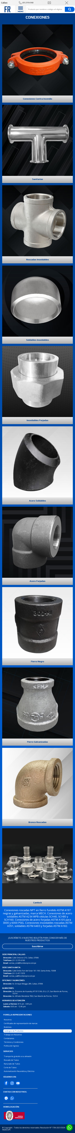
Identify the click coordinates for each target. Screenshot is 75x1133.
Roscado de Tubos (11, 1060)
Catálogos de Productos (13, 1031)
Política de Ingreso (11, 1046)
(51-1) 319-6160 (18, 960)
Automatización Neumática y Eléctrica (19, 1071)
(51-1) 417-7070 (18, 973)
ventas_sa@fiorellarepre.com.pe (22, 976)
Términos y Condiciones (13, 1042)
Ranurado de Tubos (12, 1064)
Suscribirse (37, 946)
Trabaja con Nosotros (13, 1034)
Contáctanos (9, 1038)
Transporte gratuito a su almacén (17, 1056)
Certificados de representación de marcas (20, 1023)
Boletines (8, 1027)
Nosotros (8, 1019)
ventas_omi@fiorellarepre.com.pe (22, 963)
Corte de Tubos (10, 1067)
